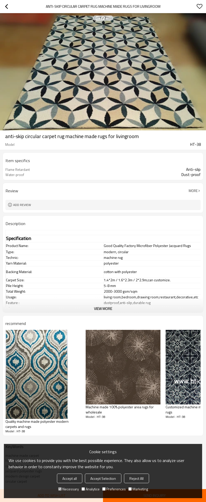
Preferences (114, 489)
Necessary (68, 489)
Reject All (136, 478)
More (193, 190)
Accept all (69, 478)
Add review (22, 204)
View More (103, 308)
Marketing (138, 489)
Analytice (91, 489)
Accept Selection (103, 478)
